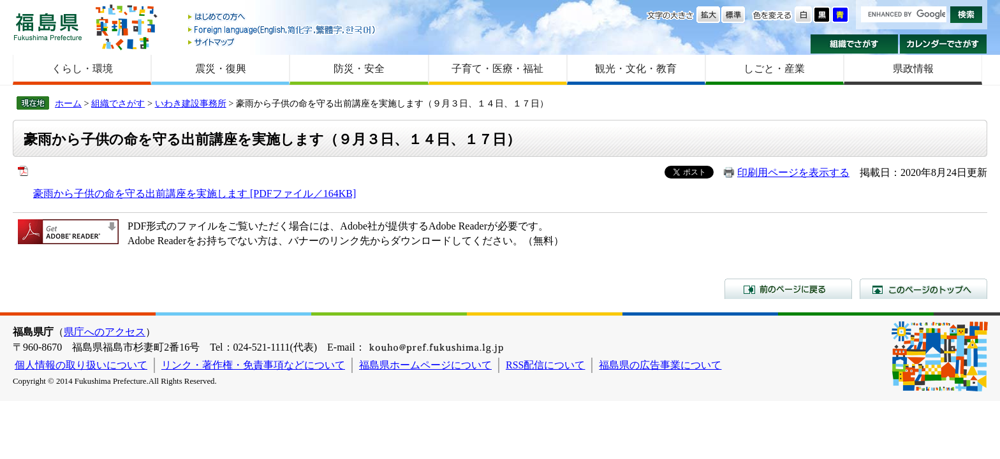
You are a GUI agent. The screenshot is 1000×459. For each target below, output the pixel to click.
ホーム (68, 103)
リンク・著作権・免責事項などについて (253, 365)
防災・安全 (359, 68)
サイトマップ (282, 42)
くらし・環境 (82, 68)
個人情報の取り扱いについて (81, 365)
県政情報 (913, 68)
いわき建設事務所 (190, 103)
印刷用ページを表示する (793, 172)
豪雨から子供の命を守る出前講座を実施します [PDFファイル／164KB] (194, 193)
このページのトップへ (923, 289)
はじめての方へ (282, 17)
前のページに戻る (788, 289)
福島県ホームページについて (425, 365)
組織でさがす (854, 44)
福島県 (48, 26)
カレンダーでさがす (943, 44)
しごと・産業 (774, 68)
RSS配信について (545, 365)
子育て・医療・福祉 (497, 68)
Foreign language (282, 30)
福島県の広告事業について (660, 365)
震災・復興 (220, 68)
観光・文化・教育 (636, 68)
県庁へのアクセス (104, 331)
